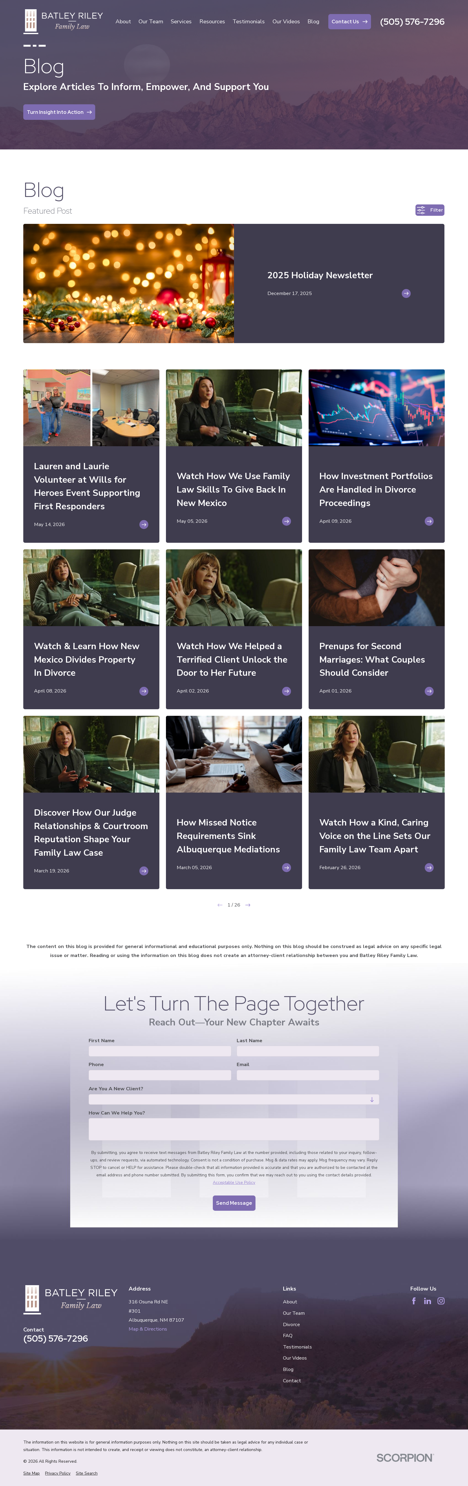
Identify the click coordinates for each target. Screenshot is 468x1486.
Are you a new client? (116, 1089)
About (290, 1301)
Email (243, 1065)
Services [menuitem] (181, 21)
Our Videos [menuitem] (286, 21)
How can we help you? (117, 1113)
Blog (288, 1369)
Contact (292, 1380)
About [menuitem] (123, 21)
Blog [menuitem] (313, 21)
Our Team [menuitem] (150, 21)
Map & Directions (148, 1329)
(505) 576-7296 (412, 21)
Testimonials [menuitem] (249, 21)
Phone (96, 1065)
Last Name (249, 1041)
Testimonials (297, 1346)
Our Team (294, 1313)
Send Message (234, 1203)
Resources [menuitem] (212, 21)
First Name (102, 1041)
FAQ (287, 1335)
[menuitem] (31, 1473)
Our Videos (295, 1357)
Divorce (291, 1324)
